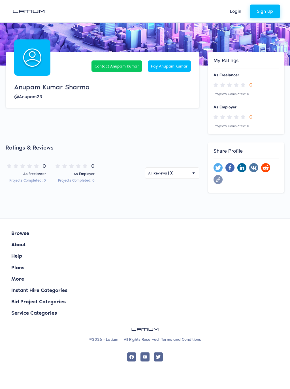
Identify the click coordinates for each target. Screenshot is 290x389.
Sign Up (265, 11)
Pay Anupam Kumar (169, 66)
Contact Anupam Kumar (117, 66)
